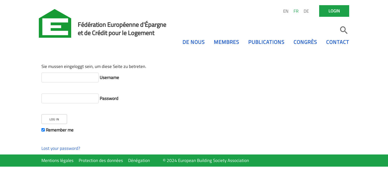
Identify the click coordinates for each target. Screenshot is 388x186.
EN (285, 11)
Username (80, 77)
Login (334, 11)
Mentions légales (57, 160)
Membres (226, 42)
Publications (266, 42)
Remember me (57, 130)
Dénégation (139, 160)
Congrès (305, 42)
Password (79, 98)
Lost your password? (60, 148)
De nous (193, 42)
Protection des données (101, 160)
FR (296, 11)
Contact (337, 42)
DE (306, 11)
